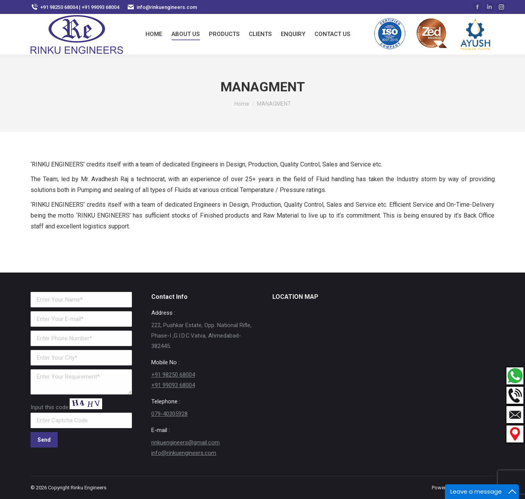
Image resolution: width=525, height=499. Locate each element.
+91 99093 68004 (173, 385)
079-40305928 (169, 413)
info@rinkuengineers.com (183, 452)
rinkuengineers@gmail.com (185, 442)
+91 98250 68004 (173, 374)
